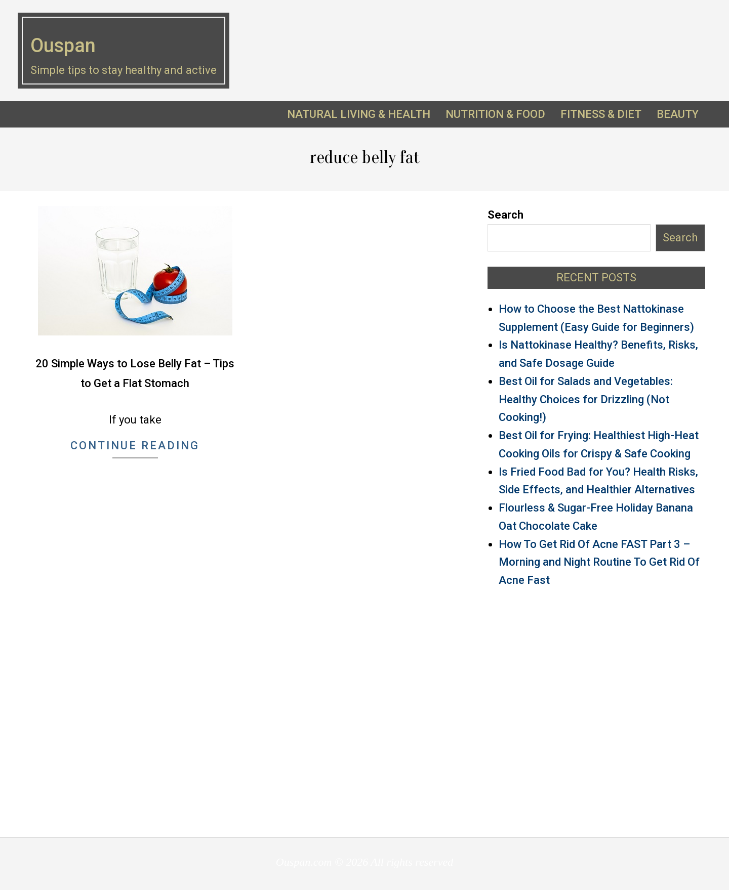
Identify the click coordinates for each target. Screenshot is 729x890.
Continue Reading (134, 445)
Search (505, 214)
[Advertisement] (596, 711)
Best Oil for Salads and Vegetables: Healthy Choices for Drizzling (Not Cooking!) (586, 399)
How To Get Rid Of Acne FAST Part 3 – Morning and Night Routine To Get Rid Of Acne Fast (599, 562)
